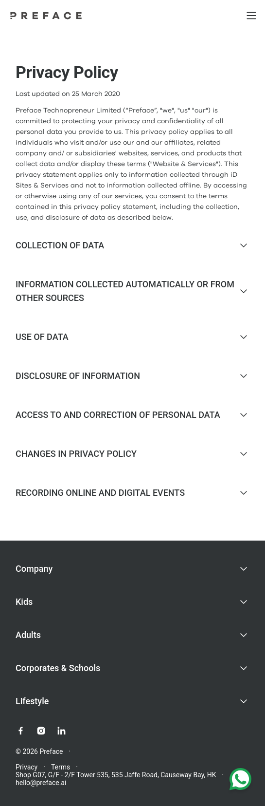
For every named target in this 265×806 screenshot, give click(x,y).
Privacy (26, 767)
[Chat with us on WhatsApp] (240, 781)
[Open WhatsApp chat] (240, 781)
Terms (60, 767)
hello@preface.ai (41, 783)
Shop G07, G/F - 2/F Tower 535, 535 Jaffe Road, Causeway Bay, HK (116, 775)
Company (34, 568)
